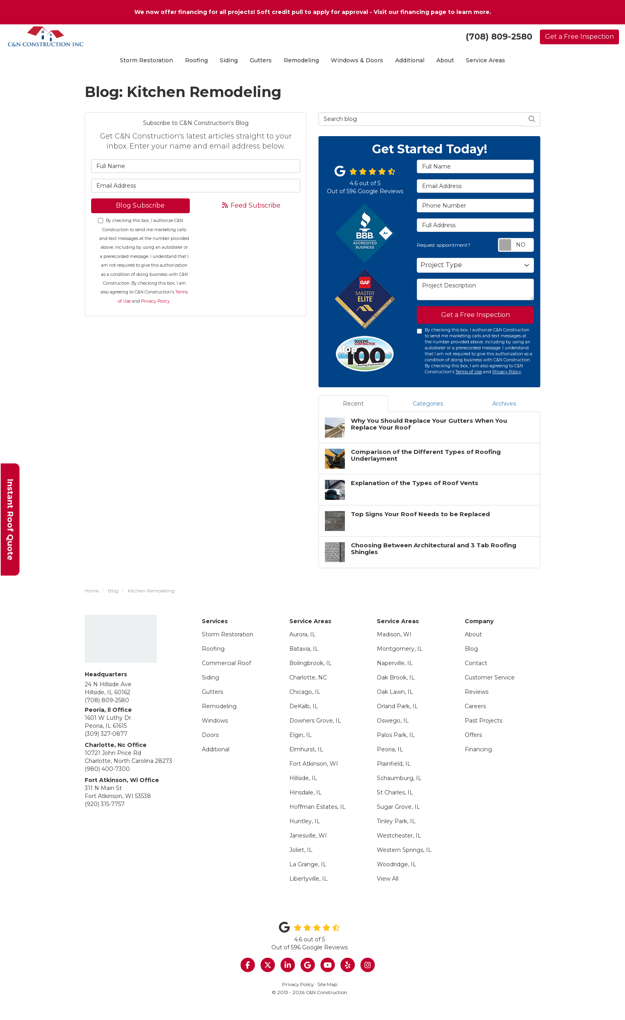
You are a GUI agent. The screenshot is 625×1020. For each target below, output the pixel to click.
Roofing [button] (196, 60)
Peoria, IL (390, 749)
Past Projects (483, 720)
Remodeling (219, 706)
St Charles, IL (395, 792)
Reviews (476, 691)
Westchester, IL (399, 835)
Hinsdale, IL (305, 792)
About (473, 634)
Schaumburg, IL (399, 778)
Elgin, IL (300, 735)
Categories (428, 403)
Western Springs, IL (404, 850)
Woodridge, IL (396, 864)
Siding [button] (229, 60)
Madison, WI (394, 634)
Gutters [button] (261, 60)
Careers (475, 706)
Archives (504, 403)
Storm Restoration (227, 634)
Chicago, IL (304, 691)
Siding (210, 677)
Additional (215, 749)
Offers (473, 735)
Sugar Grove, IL (398, 806)
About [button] (445, 60)
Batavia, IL (303, 648)
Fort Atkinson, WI (313, 763)
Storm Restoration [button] (146, 60)
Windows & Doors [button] (357, 60)
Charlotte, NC (308, 677)
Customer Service (490, 677)
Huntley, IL (304, 821)
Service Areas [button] (485, 60)
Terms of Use (469, 371)
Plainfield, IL (394, 763)
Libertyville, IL (308, 878)
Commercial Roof (226, 663)
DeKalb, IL (303, 706)
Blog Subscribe (140, 205)
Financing (478, 749)
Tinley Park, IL (396, 821)
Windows (215, 720)
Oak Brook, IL (396, 677)
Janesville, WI (308, 835)
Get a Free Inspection (579, 36)
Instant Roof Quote (10, 519)
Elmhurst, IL (306, 749)
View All (387, 878)
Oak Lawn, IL (395, 691)
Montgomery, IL (400, 648)
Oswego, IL (393, 720)
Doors (210, 735)
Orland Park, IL (397, 706)
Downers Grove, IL (315, 720)
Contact (476, 663)
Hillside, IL (303, 778)
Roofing (213, 648)
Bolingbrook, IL (310, 663)
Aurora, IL (302, 634)
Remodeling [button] (301, 60)
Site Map (327, 984)
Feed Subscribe (251, 205)
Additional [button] (409, 60)
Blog (471, 648)
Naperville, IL (395, 663)
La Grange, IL (307, 864)
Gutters (212, 691)
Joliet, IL (300, 850)
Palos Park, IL (396, 735)
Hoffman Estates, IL (317, 806)
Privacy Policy (155, 301)
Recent (353, 403)
